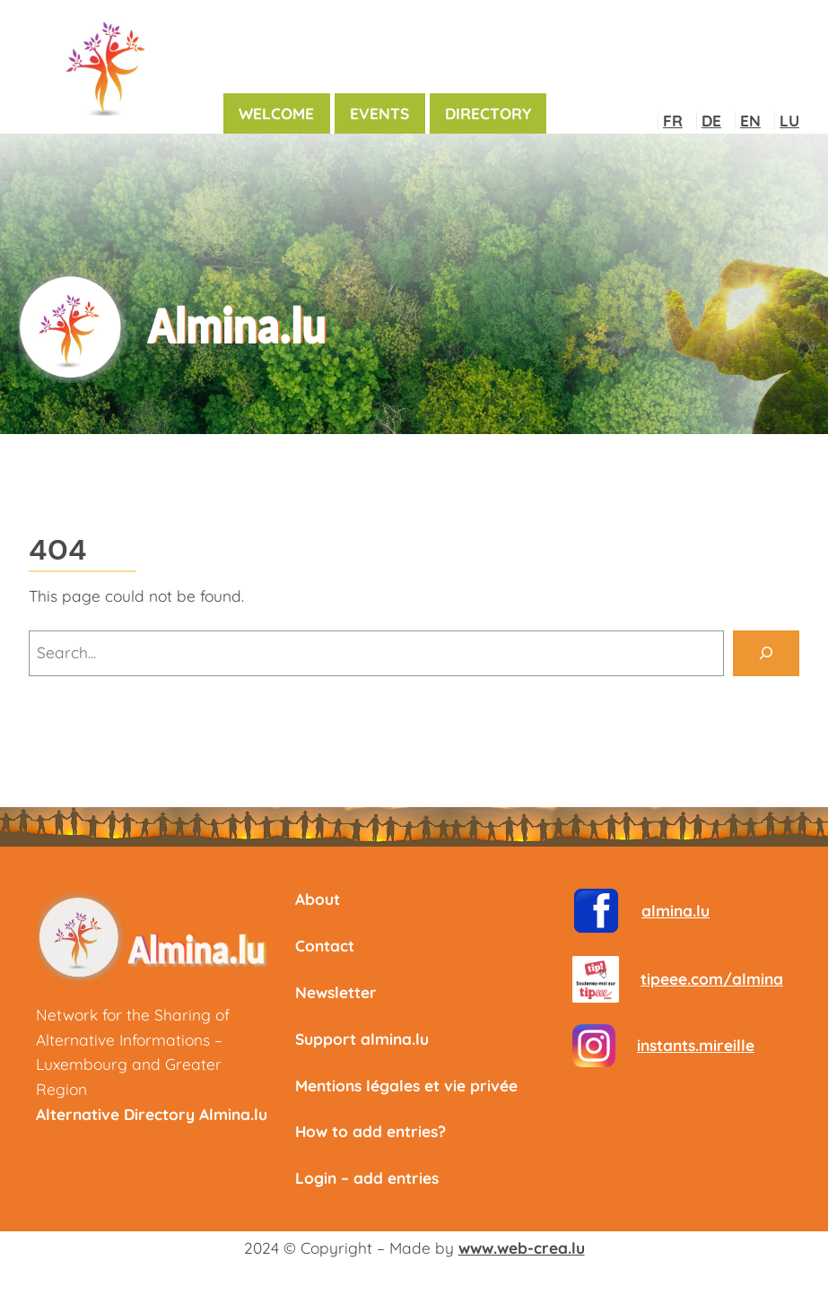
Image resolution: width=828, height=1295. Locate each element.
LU (789, 120)
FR (673, 120)
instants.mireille (695, 1045)
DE (711, 120)
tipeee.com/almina (712, 978)
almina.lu (675, 910)
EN (750, 120)
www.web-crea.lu (521, 1248)
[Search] (766, 653)
